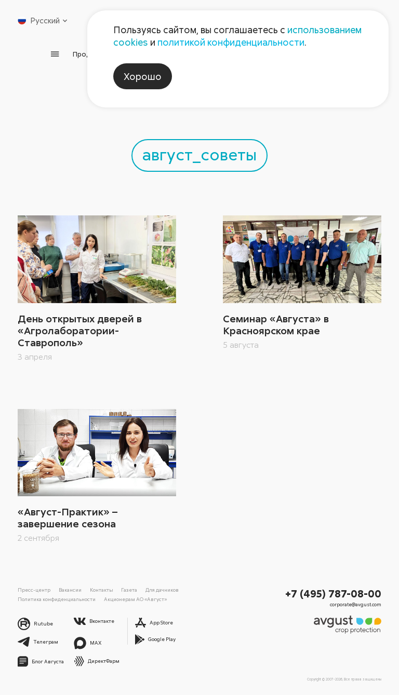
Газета (129, 590)
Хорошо (143, 76)
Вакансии (70, 590)
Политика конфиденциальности (57, 599)
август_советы (199, 154)
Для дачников (162, 590)
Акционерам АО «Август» (135, 599)
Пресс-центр (34, 590)
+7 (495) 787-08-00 (333, 593)
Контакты (101, 590)
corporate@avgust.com (355, 604)
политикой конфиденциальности (230, 42)
